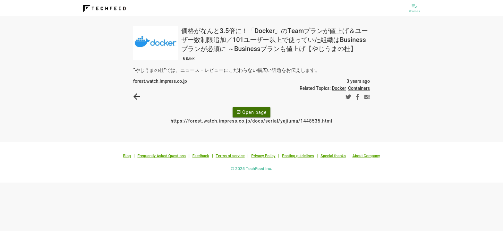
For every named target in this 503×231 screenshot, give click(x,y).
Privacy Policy (263, 156)
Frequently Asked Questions (161, 156)
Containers (359, 88)
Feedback (200, 156)
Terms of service (230, 156)
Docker (339, 88)
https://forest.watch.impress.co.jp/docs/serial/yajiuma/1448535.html (252, 121)
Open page (251, 112)
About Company (366, 156)
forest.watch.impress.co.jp (160, 81)
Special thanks (333, 156)
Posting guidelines (298, 156)
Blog (127, 156)
